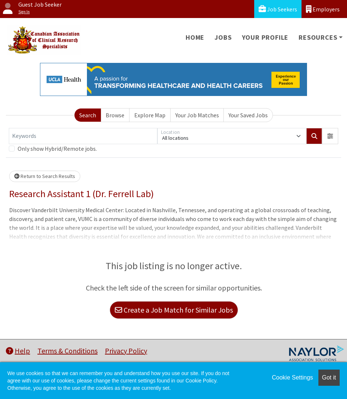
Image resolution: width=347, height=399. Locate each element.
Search (87, 115)
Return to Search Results (44, 176)
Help (18, 350)
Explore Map (149, 115)
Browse (115, 115)
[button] (330, 136)
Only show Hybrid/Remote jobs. (57, 148)
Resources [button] (318, 37)
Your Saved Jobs (248, 115)
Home (195, 37)
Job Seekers (278, 9)
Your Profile (265, 37)
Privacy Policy (126, 350)
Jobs (223, 37)
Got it (329, 377)
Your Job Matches (197, 115)
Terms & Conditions (67, 350)
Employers (323, 9)
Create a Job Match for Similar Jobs (174, 309)
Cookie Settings (292, 377)
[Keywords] (83, 136)
